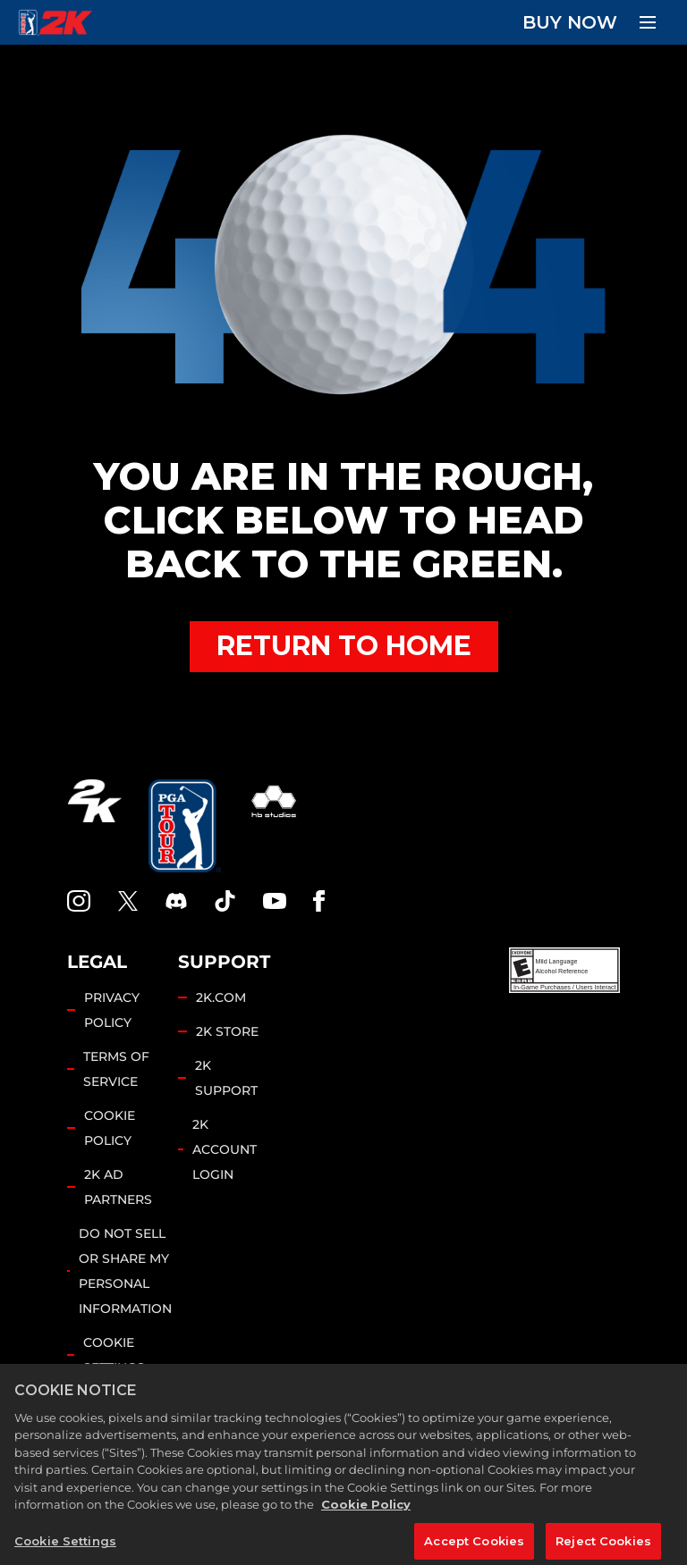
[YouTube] (274, 901)
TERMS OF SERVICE (116, 1069)
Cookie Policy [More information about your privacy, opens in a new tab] (366, 1521)
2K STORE (227, 1031)
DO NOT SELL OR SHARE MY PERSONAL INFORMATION (125, 1271)
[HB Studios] (274, 825)
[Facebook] (319, 901)
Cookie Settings (114, 1355)
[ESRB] (564, 970)
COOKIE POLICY (109, 1128)
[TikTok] (225, 901)
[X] (128, 901)
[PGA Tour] (184, 825)
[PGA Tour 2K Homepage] (55, 22)
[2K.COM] (94, 825)
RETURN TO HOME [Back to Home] (343, 645)
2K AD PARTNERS (118, 1186)
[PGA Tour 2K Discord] (176, 901)
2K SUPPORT (226, 1077)
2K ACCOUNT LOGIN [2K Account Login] (224, 1149)
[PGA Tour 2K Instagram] (78, 901)
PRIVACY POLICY (112, 1010)
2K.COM (221, 997)
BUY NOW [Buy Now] (569, 22)
